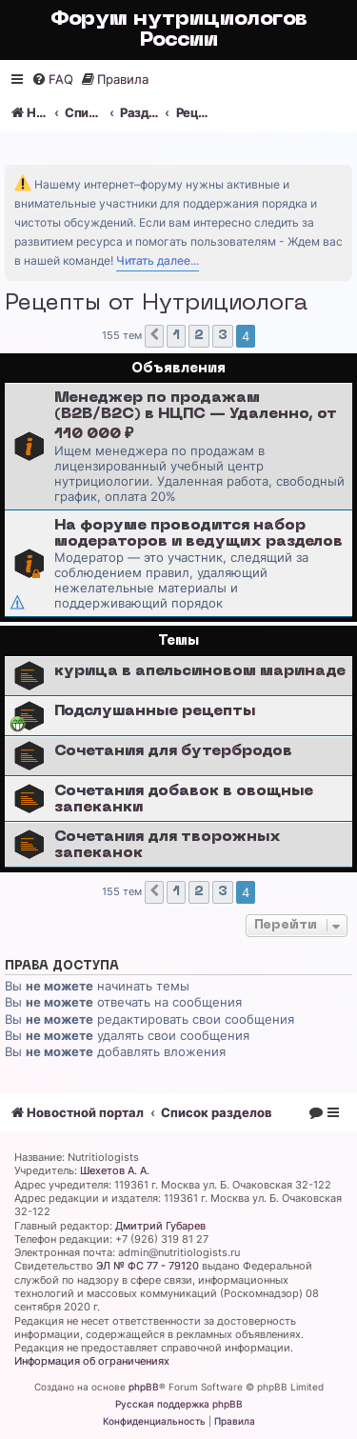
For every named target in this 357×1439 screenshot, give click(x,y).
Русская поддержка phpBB (179, 1403)
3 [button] (223, 336)
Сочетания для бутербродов (173, 751)
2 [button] (199, 336)
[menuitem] (52, 79)
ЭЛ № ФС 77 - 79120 (147, 1265)
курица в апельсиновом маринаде (200, 671)
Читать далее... (157, 260)
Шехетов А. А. (114, 1170)
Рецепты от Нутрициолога (156, 303)
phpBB (144, 1386)
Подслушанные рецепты (154, 711)
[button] (154, 336)
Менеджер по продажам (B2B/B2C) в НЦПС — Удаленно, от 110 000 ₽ (195, 416)
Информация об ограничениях (91, 1361)
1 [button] (176, 336)
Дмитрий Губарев (160, 1225)
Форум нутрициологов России (178, 30)
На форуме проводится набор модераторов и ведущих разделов (198, 534)
